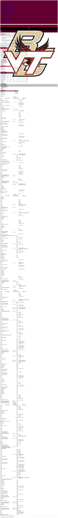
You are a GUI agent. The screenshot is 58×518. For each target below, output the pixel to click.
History (11, 10)
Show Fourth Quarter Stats (22, 43)
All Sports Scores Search (5, 23)
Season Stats (8, 3)
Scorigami (18, 7)
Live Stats (5, 3)
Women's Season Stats (11, 9)
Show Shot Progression (29, 43)
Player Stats (11, 3)
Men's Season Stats (6, 9)
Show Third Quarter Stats (15, 43)
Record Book (14, 3)
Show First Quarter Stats (8, 43)
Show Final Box (2, 43)
